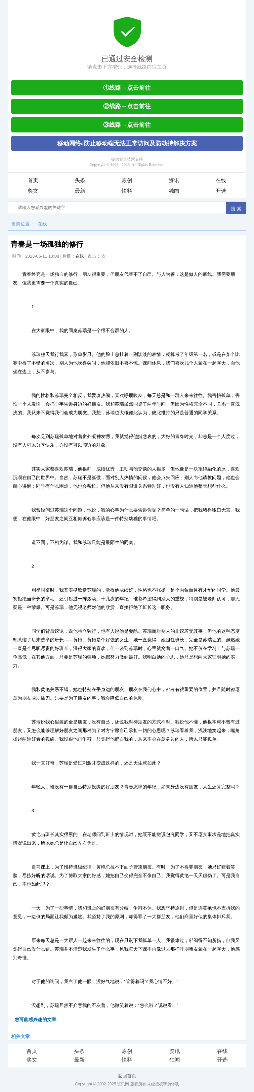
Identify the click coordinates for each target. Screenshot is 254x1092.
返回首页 (127, 1075)
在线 (221, 180)
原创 (127, 180)
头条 (80, 180)
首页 (33, 180)
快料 (127, 191)
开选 (221, 191)
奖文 (33, 191)
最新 (80, 191)
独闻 (174, 191)
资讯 (174, 180)
